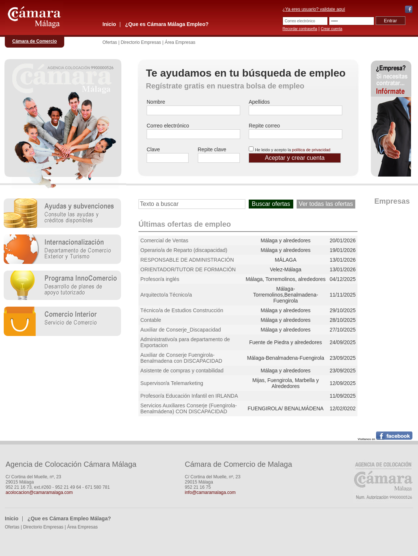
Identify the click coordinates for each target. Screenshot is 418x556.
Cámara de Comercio (34, 41)
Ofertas (109, 42)
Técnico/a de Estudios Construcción (181, 310)
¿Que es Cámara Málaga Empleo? (167, 24)
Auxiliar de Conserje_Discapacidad (180, 330)
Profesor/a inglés (159, 279)
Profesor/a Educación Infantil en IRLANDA (189, 396)
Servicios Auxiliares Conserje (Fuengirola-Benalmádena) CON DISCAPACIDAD (188, 408)
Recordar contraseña (300, 29)
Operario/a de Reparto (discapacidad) (183, 250)
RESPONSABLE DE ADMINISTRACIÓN (187, 260)
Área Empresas (180, 42)
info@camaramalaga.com (210, 492)
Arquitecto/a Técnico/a (166, 295)
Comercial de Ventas (164, 240)
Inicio (109, 24)
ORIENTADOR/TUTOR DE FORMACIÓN (188, 269)
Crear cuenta (331, 29)
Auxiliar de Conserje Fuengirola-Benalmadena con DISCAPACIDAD (181, 358)
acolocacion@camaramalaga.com (39, 492)
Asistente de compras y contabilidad (181, 371)
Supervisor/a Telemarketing (171, 383)
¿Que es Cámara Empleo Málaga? (69, 518)
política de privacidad (311, 150)
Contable (150, 320)
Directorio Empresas (141, 42)
